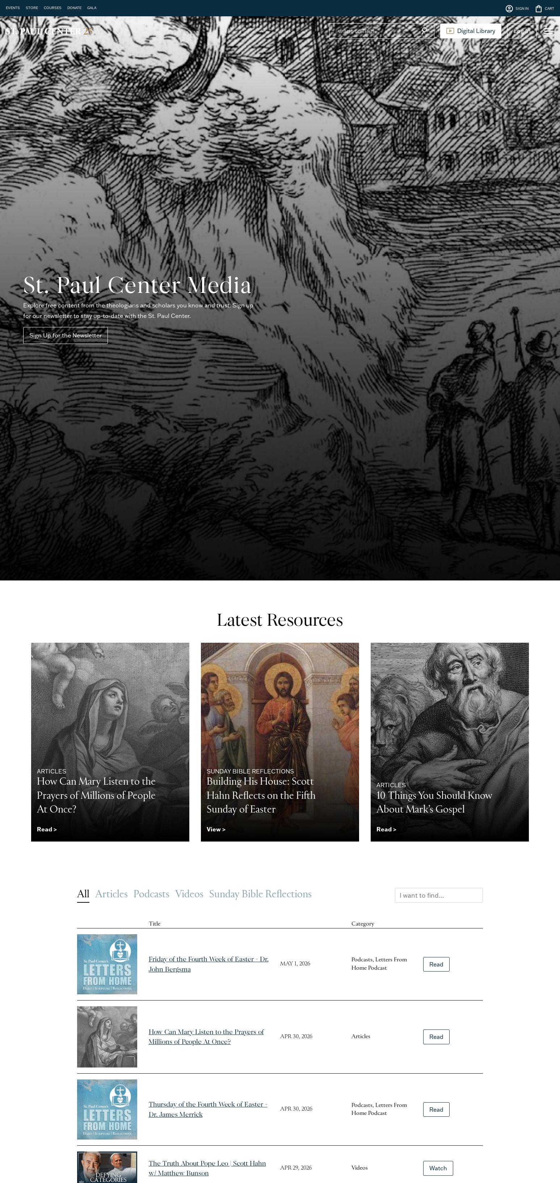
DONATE (74, 7)
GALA (91, 7)
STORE (32, 7)
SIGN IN (517, 8)
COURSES (53, 7)
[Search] (371, 31)
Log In (522, 30)
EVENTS (13, 7)
